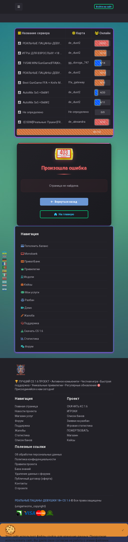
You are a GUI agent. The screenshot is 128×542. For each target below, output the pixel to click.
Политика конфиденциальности (35, 464)
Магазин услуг (24, 421)
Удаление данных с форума (32, 479)
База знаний (23, 474)
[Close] (123, 527)
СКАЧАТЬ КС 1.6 (77, 411)
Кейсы (71, 445)
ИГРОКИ (72, 416)
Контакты (21, 488)
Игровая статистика (79, 430)
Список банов (23, 445)
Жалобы (20, 435)
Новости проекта (25, 416)
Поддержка (22, 430)
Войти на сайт (104, 6)
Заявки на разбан (78, 426)
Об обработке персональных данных (38, 459)
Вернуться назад (64, 202)
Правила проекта (26, 469)
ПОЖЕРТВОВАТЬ (78, 435)
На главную (64, 214)
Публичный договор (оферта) (33, 483)
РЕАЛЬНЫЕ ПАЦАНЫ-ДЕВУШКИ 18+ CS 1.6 (42, 505)
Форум (19, 426)
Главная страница (26, 411)
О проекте (21, 493)
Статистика (22, 440)
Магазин (72, 440)
